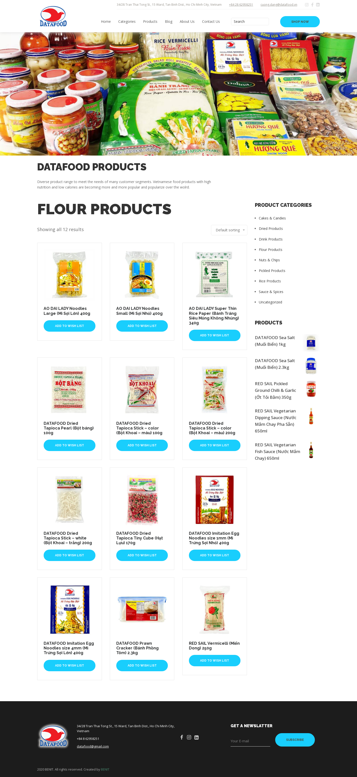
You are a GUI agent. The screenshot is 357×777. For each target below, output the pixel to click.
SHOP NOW (300, 22)
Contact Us (211, 21)
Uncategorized (270, 302)
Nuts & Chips (269, 260)
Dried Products (271, 228)
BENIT (105, 769)
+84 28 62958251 (241, 4)
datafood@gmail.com (93, 746)
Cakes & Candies (272, 218)
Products (150, 21)
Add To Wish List (69, 326)
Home (106, 21)
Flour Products (270, 249)
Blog (168, 21)
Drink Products (271, 239)
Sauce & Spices (271, 291)
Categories (127, 21)
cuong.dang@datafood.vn (279, 4)
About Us (187, 21)
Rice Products (270, 281)
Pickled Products (272, 270)
